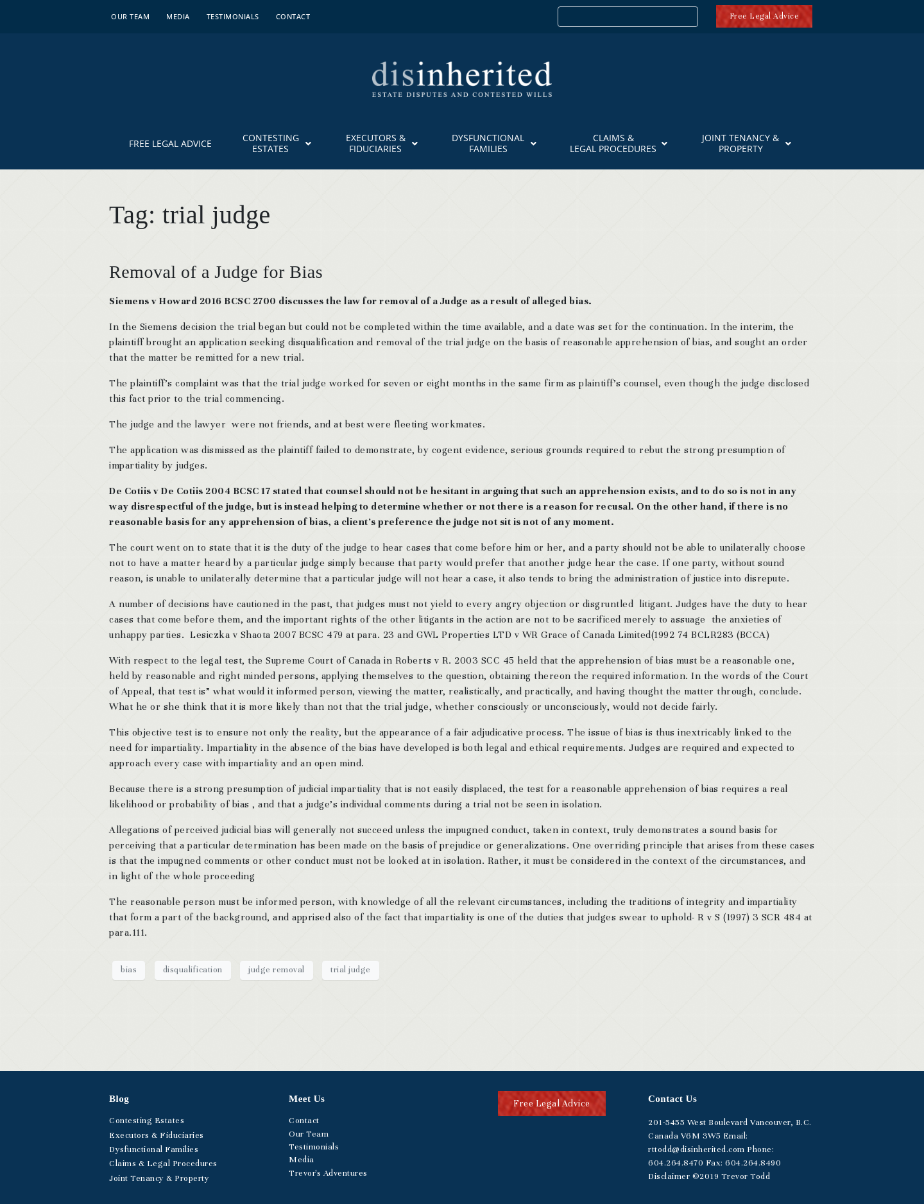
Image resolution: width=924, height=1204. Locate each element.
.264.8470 (675, 1163)
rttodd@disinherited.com (696, 1149)
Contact (293, 16)
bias (129, 970)
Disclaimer (669, 1176)
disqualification (193, 970)
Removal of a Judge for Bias (216, 272)
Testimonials (233, 16)
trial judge (350, 970)
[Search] (689, 18)
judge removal (276, 970)
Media (178, 16)
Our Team (130, 16)
